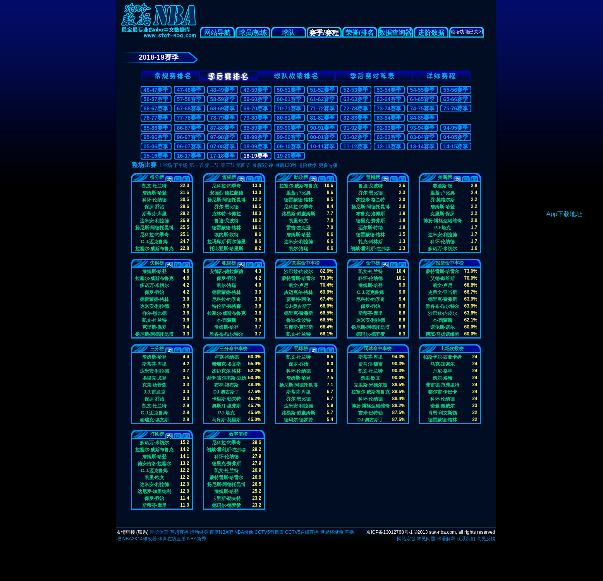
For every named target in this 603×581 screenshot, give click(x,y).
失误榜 (157, 263)
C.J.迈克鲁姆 (154, 241)
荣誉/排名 (359, 32)
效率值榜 (238, 434)
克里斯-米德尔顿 (371, 384)
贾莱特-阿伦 (298, 299)
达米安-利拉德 (154, 220)
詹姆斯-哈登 (154, 192)
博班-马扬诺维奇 (443, 334)
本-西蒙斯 (226, 320)
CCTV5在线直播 (302, 532)
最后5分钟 (262, 165)
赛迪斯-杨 (443, 185)
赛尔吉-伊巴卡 (442, 391)
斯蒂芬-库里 (154, 213)
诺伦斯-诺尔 (442, 327)
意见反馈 (486, 538)
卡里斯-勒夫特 (226, 398)
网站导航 (217, 32)
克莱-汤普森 (154, 384)
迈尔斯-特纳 (370, 227)
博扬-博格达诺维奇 (442, 220)
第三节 (228, 165)
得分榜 (157, 177)
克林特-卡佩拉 (226, 213)
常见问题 (426, 538)
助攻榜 (301, 177)
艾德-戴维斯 (442, 278)
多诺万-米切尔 (442, 248)
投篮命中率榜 (450, 263)
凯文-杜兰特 (154, 185)
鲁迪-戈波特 (226, 220)
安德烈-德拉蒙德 (227, 192)
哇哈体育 (159, 532)
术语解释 (446, 538)
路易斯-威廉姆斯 (299, 213)
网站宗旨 (406, 538)
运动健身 (199, 532)
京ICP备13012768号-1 (389, 532)
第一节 (196, 165)
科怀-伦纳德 (154, 199)
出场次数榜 (452, 348)
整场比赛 (144, 165)
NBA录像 (243, 532)
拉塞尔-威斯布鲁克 (154, 248)
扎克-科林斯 (370, 241)
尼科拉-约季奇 (154, 234)
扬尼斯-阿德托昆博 (154, 227)
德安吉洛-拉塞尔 (154, 463)
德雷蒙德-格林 (226, 227)
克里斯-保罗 (442, 213)
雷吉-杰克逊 (298, 227)
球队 (288, 32)
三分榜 (157, 348)
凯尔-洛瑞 (299, 248)
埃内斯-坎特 (226, 234)
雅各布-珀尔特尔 (227, 334)
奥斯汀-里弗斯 (226, 405)
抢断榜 (445, 177)
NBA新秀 (196, 538)
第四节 (243, 165)
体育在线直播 (172, 538)
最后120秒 (286, 165)
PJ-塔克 (442, 227)
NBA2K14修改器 (139, 538)
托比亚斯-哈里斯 (227, 248)
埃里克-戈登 (154, 377)
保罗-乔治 (154, 206)
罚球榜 (301, 348)
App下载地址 (564, 214)
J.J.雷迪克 (154, 391)
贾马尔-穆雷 (370, 363)
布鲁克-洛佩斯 (370, 213)
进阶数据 (431, 32)
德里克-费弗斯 (370, 220)
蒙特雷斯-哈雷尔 (299, 278)
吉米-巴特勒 (370, 412)
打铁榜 (157, 434)
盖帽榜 (373, 177)
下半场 (180, 165)
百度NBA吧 (221, 532)
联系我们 (466, 538)
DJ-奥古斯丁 (298, 306)
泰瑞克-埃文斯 (154, 419)
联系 (142, 532)
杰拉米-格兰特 (370, 199)
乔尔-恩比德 (226, 206)
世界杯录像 (332, 532)
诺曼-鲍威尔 (442, 405)
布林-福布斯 (226, 384)
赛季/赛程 (324, 33)
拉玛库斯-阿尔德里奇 (226, 241)
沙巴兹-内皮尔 (298, 271)
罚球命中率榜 (378, 348)
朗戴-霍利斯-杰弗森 (370, 248)
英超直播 (179, 532)
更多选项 (328, 165)
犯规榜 (229, 263)
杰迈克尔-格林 (298, 292)
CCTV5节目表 (268, 532)
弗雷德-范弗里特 (443, 384)
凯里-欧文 (299, 220)
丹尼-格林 (443, 370)
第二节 (212, 165)
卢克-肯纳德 (226, 356)
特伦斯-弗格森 (226, 306)
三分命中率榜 (233, 348)
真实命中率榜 (306, 263)
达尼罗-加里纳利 (154, 491)
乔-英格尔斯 (442, 199)
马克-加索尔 (442, 363)
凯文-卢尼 (299, 285)
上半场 (165, 165)
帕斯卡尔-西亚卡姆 (442, 356)
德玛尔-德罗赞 (370, 334)
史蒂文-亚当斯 (442, 292)
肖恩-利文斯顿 (442, 412)
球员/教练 (253, 32)
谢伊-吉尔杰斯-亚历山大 (226, 377)
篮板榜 (229, 177)
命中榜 (373, 263)
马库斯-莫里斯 (298, 327)
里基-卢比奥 (298, 192)
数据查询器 (395, 32)
